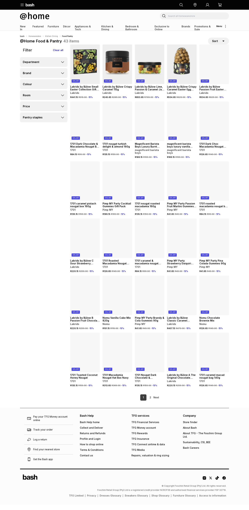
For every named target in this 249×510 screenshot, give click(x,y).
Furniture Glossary (184, 500)
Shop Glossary (160, 500)
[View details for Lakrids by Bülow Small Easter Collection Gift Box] (85, 70)
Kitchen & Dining (107, 28)
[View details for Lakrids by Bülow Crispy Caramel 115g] (117, 70)
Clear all (58, 55)
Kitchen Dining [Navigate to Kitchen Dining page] (51, 36)
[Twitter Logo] (210, 484)
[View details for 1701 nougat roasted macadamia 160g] (149, 186)
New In (23, 28)
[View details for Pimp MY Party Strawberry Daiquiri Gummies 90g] (182, 243)
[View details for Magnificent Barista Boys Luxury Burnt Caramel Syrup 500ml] (149, 127)
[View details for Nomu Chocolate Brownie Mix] (214, 301)
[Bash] (22, 36)
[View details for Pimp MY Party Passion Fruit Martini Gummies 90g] (182, 186)
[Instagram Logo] (204, 484)
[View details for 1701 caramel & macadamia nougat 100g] (149, 243)
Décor (67, 26)
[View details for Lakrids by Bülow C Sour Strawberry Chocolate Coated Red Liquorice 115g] (85, 243)
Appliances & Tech (83, 28)
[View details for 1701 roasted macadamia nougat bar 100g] (214, 186)
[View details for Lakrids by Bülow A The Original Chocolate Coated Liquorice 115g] (182, 358)
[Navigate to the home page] (30, 4)
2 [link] (144, 402)
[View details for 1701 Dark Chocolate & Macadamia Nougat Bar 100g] (85, 127)
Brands (186, 26)
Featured (38, 26)
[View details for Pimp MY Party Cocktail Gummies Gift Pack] (117, 186)
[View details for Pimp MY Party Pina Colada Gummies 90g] (214, 243)
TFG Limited (76, 500)
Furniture (53, 26)
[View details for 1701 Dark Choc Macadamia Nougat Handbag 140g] (214, 127)
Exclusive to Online (162, 28)
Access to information (212, 500)
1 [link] (137, 402)
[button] (195, 5)
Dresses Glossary (110, 500)
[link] (156, 402)
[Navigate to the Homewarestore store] (34, 16)
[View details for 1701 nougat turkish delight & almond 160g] (117, 127)
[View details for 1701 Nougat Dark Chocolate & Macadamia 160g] (149, 358)
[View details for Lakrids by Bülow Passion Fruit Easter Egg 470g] (214, 70)
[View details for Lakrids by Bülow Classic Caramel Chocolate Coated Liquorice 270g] (182, 301)
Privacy (91, 500)
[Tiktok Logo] (217, 484)
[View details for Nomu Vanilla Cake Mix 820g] (117, 301)
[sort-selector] (218, 43)
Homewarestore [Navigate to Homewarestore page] (35, 36)
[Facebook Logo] (224, 484)
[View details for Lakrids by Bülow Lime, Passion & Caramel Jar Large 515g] (149, 70)
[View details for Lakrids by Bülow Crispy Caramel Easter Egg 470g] (182, 70)
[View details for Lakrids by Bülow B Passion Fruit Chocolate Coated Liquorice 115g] (85, 301)
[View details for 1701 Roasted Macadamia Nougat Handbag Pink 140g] (117, 243)
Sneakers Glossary (136, 500)
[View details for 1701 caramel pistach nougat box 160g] (85, 186)
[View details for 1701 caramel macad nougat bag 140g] (214, 358)
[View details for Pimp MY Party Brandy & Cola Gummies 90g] (149, 301)
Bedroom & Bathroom (132, 28)
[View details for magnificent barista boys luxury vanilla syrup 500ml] (182, 127)
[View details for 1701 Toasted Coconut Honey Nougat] (85, 358)
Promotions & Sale (202, 28)
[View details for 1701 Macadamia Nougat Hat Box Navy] (117, 358)
